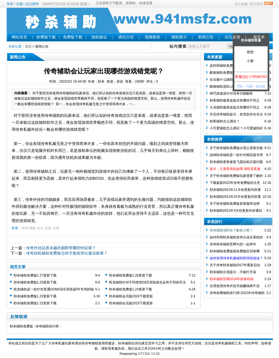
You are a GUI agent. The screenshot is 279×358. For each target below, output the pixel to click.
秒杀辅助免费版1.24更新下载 (130, 289)
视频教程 (152, 37)
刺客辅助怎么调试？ (225, 121)
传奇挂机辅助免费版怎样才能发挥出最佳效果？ (67, 253)
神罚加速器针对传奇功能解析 (231, 93)
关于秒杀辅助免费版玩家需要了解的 (236, 176)
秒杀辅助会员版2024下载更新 (131, 296)
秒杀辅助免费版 (21, 326)
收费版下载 (46, 37)
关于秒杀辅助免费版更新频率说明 (235, 204)
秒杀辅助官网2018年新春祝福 (232, 279)
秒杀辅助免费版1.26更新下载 (130, 275)
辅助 (32, 228)
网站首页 (19, 37)
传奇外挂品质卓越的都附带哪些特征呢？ (61, 248)
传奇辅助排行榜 (47, 326)
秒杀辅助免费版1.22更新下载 (35, 303)
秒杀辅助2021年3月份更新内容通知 (236, 211)
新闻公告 (206, 37)
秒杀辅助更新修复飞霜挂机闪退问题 (236, 162)
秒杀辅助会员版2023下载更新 (131, 303)
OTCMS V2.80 (149, 354)
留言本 (259, 37)
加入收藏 (241, 4)
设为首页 (256, 4)
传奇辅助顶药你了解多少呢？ (231, 230)
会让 (40, 228)
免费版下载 (72, 37)
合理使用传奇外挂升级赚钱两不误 (235, 286)
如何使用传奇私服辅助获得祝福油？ (236, 258)
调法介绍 (126, 37)
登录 (10, 4)
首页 (28, 46)
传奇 (25, 228)
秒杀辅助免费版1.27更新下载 (35, 275)
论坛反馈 (232, 37)
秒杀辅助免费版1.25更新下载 (35, 282)
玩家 (48, 228)
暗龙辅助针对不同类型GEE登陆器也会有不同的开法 (147, 282)
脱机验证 (99, 37)
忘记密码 (32, 4)
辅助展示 (179, 37)
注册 (19, 4)
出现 (55, 228)
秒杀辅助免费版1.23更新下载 (35, 296)
